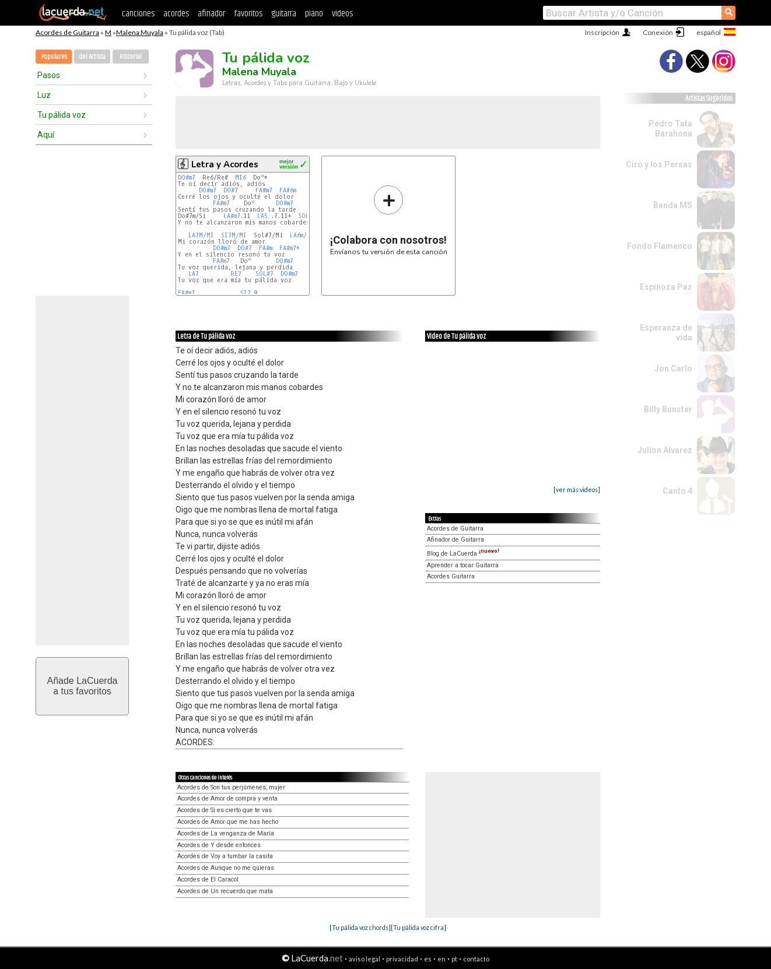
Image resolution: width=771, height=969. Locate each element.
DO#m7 (186, 177)
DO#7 (230, 190)
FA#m (265, 248)
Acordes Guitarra (451, 576)
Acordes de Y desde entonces (219, 845)
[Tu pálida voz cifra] (418, 927)
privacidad (402, 959)
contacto (476, 959)
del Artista (92, 56)
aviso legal (364, 959)
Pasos (48, 75)
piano (314, 13)
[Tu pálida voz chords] (360, 927)
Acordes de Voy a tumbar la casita (225, 856)
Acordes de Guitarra (67, 32)
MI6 (240, 177)
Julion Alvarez (664, 450)
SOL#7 (307, 216)
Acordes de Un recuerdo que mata (225, 891)
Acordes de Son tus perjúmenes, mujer (231, 787)
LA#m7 (231, 216)
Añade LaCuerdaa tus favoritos (82, 686)
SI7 (245, 293)
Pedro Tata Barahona (670, 128)
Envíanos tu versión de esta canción (388, 220)
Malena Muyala (139, 32)
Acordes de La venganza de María (225, 833)
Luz (44, 95)
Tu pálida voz (61, 115)
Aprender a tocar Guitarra (463, 565)
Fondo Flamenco (659, 246)
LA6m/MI (302, 235)
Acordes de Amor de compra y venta (227, 798)
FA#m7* (289, 248)
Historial (131, 56)
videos (342, 13)
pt (454, 959)
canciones (138, 13)
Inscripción (602, 32)
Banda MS (672, 205)
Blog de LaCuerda (463, 553)
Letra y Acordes (224, 164)
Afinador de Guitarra (455, 539)
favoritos (248, 13)
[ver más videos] (576, 489)
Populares (54, 56)
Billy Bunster (668, 409)
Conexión (658, 32)
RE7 (237, 274)
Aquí (45, 134)
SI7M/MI (234, 235)
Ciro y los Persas (659, 164)
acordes (176, 13)
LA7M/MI (201, 235)
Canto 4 (677, 491)
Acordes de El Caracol (208, 879)
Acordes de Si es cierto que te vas (224, 810)
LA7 (195, 274)
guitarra (283, 13)
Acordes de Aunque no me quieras (225, 868)
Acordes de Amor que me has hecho (227, 822)
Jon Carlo (673, 368)
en (441, 959)
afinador (211, 13)
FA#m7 (263, 190)
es (428, 959)
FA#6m (287, 190)
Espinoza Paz (666, 287)
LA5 (264, 216)
